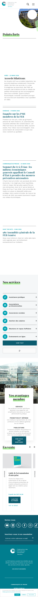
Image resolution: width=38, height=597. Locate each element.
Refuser (24, 594)
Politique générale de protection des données (12, 592)
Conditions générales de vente (19, 584)
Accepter (17, 594)
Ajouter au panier (14, 484)
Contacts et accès (19, 576)
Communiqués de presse (19, 569)
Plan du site (19, 580)
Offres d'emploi (19, 573)
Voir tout (20, 327)
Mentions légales (19, 588)
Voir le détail (13, 490)
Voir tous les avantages (19, 425)
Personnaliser (31, 594)
